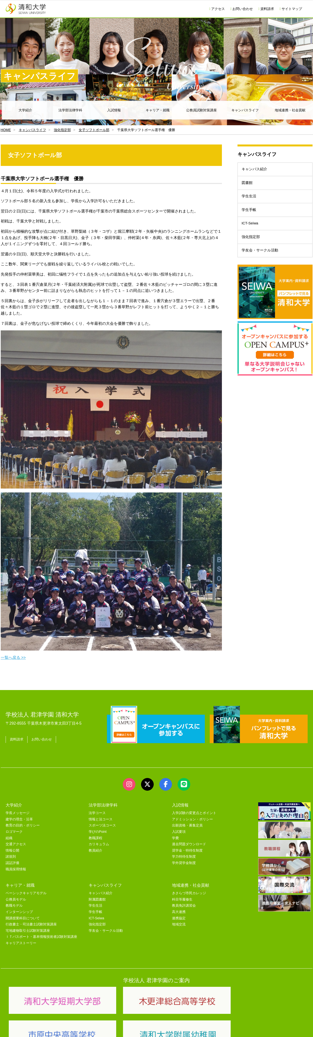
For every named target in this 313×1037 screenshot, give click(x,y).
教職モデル (14, 905)
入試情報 (114, 110)
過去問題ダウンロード (189, 844)
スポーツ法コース (102, 825)
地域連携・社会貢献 (190, 885)
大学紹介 (25, 110)
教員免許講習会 (184, 905)
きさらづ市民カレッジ (189, 893)
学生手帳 (250, 219)
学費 (175, 838)
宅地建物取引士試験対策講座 (28, 930)
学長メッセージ (17, 813)
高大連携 (179, 912)
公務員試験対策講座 (201, 110)
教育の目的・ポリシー (23, 825)
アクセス (217, 9)
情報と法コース (101, 819)
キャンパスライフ (245, 110)
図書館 (248, 187)
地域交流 (179, 924)
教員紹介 (95, 850)
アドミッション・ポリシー (192, 819)
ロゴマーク (14, 832)
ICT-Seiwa (252, 235)
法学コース (97, 813)
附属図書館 (97, 899)
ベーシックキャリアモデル (26, 893)
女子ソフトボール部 (94, 130)
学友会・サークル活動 (262, 268)
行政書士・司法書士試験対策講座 (31, 924)
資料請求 (266, 9)
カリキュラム (99, 844)
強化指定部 (62, 130)
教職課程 (95, 838)
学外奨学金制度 (184, 863)
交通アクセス (16, 844)
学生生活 (250, 203)
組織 (9, 838)
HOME (6, 130)
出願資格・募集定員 (187, 825)
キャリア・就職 (158, 110)
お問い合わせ (241, 9)
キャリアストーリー (21, 943)
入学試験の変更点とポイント (194, 813)
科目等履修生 (182, 899)
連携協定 (179, 918)
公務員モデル (16, 899)
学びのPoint (97, 832)
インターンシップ (19, 912)
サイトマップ (290, 9)
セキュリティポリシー (108, 1027)
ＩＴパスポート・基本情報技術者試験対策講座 (41, 937)
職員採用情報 (16, 869)
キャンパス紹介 (256, 171)
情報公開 (12, 850)
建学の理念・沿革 (19, 819)
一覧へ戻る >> (13, 657)
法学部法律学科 (70, 110)
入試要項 (179, 832)
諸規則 (11, 856)
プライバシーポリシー (147, 1027)
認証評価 (12, 863)
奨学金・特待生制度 (187, 850)
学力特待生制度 (184, 856)
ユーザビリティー (71, 1027)
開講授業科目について (23, 918)
